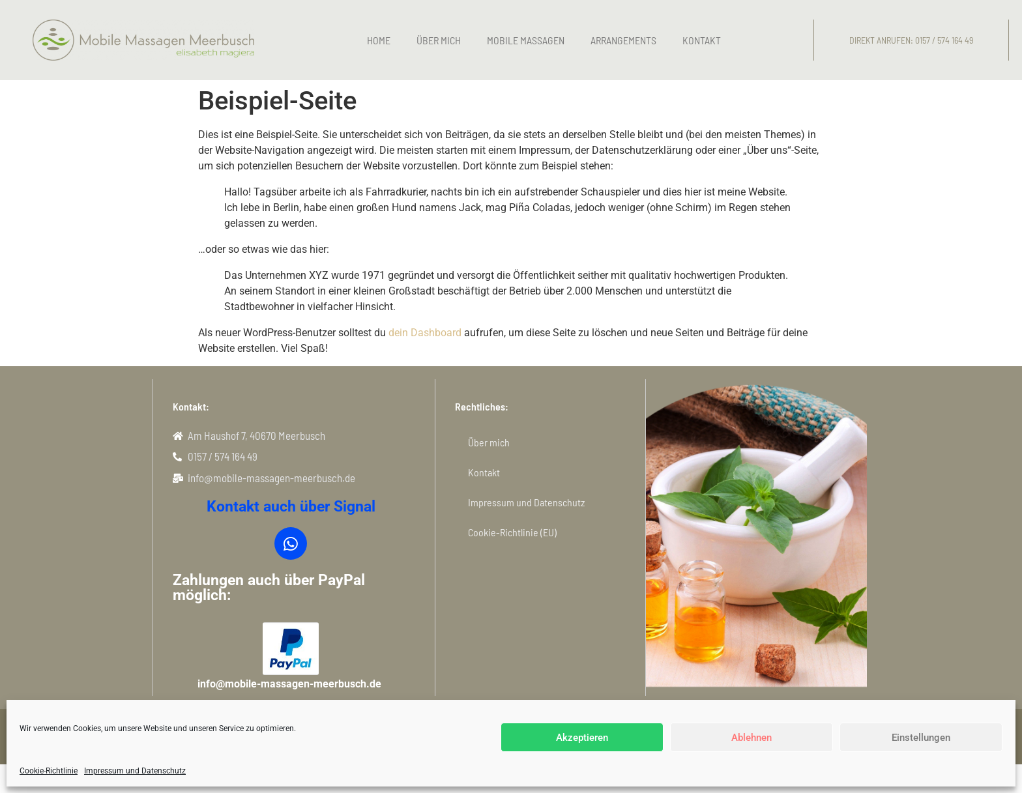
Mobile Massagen (525, 40)
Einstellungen (921, 737)
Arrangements (623, 40)
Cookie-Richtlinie (49, 770)
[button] (911, 40)
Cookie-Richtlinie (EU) (512, 532)
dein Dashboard (424, 332)
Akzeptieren (582, 737)
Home (378, 40)
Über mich (438, 40)
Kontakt (701, 40)
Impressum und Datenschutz (135, 770)
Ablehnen (751, 737)
